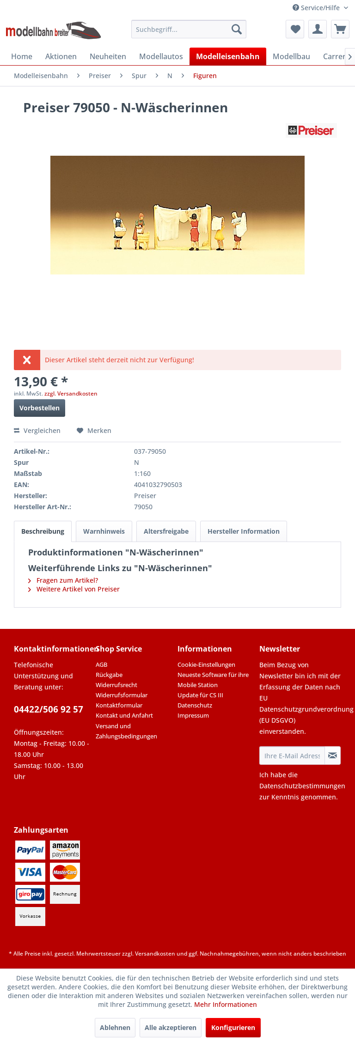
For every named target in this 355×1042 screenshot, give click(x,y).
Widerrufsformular (121, 695)
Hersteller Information (244, 531)
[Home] (22, 56)
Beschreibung (42, 531)
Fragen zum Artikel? (63, 580)
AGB (101, 664)
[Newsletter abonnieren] (332, 755)
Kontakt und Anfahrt (124, 715)
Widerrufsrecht (116, 685)
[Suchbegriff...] (189, 29)
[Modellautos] (161, 56)
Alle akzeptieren (170, 1027)
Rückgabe (109, 674)
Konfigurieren (233, 1027)
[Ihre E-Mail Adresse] (292, 755)
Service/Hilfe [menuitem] (317, 7)
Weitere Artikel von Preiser (74, 589)
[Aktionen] (61, 56)
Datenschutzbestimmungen (302, 785)
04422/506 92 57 (48, 709)
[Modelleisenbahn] (228, 56)
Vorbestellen (39, 407)
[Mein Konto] (317, 29)
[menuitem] (189, 29)
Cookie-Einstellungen (206, 664)
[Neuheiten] (108, 56)
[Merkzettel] (295, 29)
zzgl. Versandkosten (71, 393)
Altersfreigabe (166, 531)
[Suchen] (236, 29)
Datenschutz (195, 705)
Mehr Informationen (225, 1004)
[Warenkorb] (340, 29)
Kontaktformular (119, 705)
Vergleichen (37, 430)
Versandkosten (155, 953)
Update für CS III (200, 695)
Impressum (193, 715)
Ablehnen (115, 1027)
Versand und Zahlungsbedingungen (126, 731)
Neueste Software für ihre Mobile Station (213, 679)
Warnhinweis (104, 531)
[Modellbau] (291, 56)
